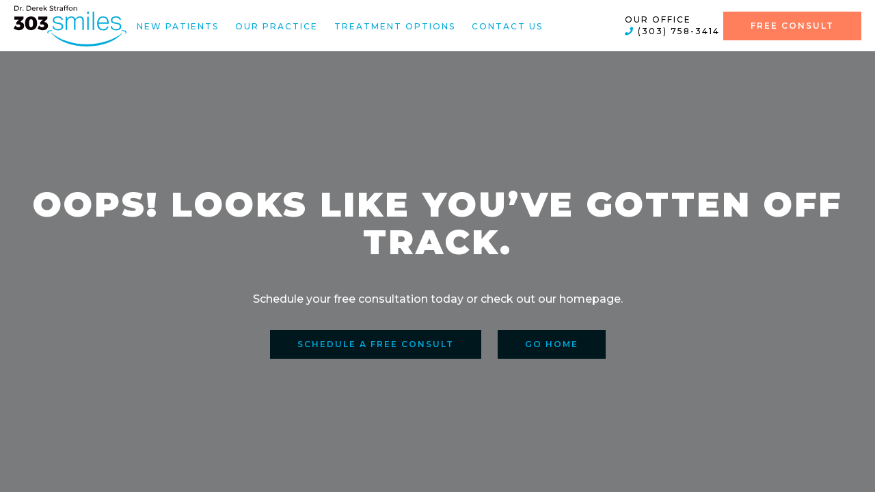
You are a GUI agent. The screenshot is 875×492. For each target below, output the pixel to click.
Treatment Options (394, 25)
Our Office (658, 19)
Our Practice (276, 25)
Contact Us (507, 25)
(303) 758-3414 (672, 31)
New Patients (178, 25)
